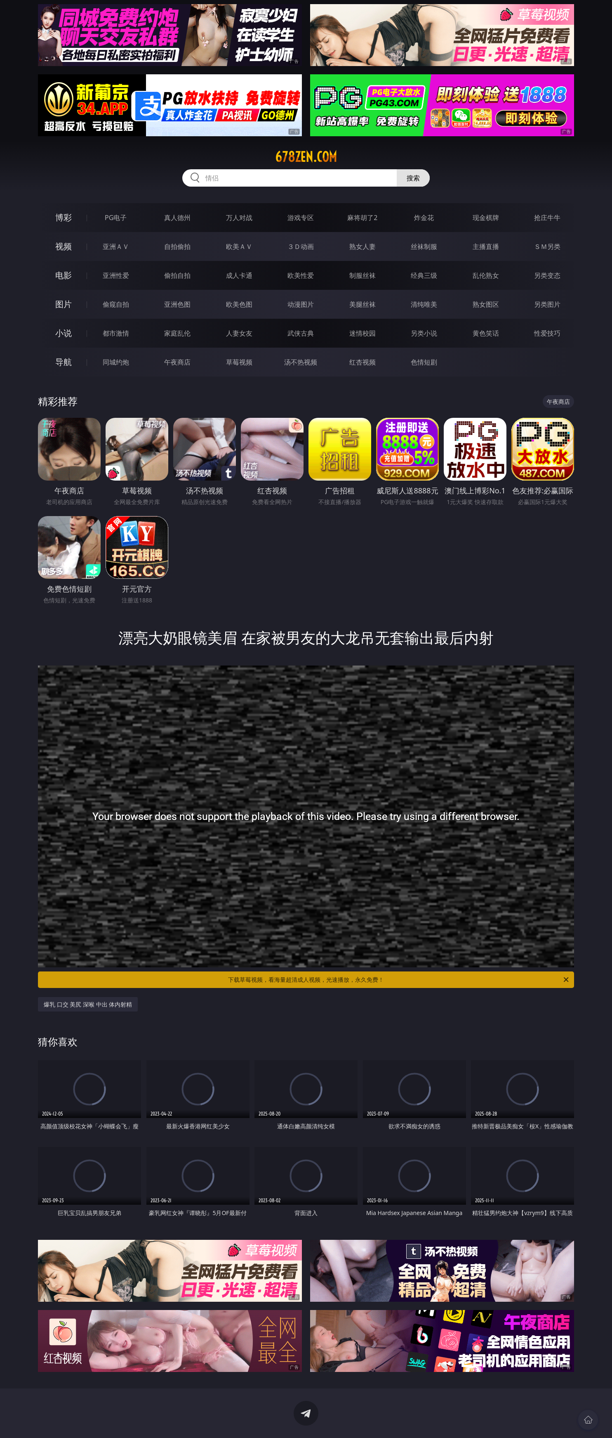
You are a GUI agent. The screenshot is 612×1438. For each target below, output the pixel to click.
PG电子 (116, 217)
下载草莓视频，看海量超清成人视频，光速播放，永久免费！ (399, 980)
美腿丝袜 (362, 304)
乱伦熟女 (486, 275)
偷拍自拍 (177, 275)
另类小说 (424, 333)
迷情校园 (362, 333)
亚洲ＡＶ (116, 246)
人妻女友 (239, 333)
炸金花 (424, 217)
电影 (63, 275)
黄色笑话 (486, 333)
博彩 (63, 217)
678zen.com (306, 157)
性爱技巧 (547, 333)
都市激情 (116, 333)
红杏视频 (362, 362)
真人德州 (177, 217)
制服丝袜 (362, 275)
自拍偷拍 (177, 246)
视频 (63, 246)
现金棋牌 (486, 217)
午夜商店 (177, 362)
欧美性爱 (300, 275)
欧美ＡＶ (239, 246)
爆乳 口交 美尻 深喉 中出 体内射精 (88, 1004)
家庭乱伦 (177, 333)
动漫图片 (300, 304)
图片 (63, 304)
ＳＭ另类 (547, 246)
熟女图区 (486, 304)
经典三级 (424, 275)
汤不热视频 (300, 362)
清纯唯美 (424, 304)
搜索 (413, 177)
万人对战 (239, 217)
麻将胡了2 (362, 217)
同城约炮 (116, 362)
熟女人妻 (362, 246)
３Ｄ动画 (300, 246)
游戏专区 (300, 217)
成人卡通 (239, 275)
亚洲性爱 (116, 275)
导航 (63, 361)
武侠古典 (300, 333)
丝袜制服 (424, 246)
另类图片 (547, 304)
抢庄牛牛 (547, 217)
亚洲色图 (177, 304)
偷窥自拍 (116, 304)
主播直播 (486, 246)
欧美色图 (239, 304)
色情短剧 (424, 362)
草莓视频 (239, 362)
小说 (63, 333)
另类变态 (547, 275)
